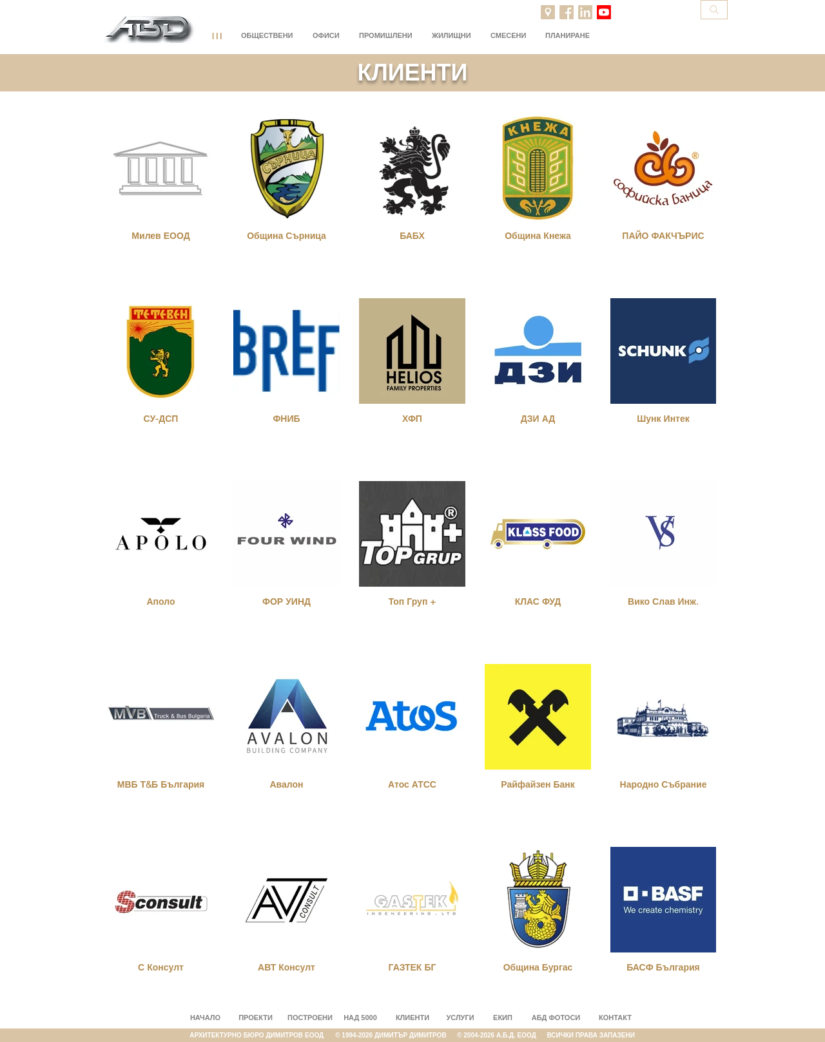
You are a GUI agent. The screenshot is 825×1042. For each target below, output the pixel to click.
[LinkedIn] (585, 12)
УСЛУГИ (460, 1017)
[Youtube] (604, 12)
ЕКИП (502, 1017)
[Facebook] (566, 12)
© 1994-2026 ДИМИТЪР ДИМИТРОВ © (399, 1035)
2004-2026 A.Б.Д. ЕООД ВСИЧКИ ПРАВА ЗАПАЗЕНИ (549, 1035)
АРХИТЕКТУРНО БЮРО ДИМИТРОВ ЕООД (262, 1035)
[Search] (714, 9)
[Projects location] (548, 12)
